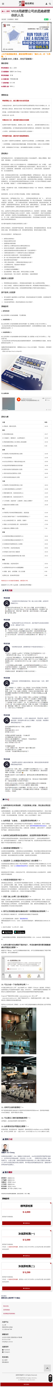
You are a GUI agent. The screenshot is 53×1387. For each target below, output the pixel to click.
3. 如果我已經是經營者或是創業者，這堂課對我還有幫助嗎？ (25, 835)
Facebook (7, 1349)
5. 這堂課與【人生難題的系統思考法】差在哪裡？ (20, 861)
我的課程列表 (24, 918)
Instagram (7, 1352)
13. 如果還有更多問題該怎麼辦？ (14, 1126)
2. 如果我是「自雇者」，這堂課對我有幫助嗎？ (19, 821)
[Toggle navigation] (3, 3)
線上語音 (4, 19)
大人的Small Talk (7, 1329)
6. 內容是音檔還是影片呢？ (11, 880)
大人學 (4, 1325)
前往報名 (4, 1296)
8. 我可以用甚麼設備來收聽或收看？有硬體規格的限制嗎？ (24, 911)
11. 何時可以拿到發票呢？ (11, 1107)
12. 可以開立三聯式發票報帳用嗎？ (15, 1118)
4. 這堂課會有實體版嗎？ (11, 848)
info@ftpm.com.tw (7, 1341)
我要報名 (26, 1223)
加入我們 (4, 1360)
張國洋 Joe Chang (8, 1152)
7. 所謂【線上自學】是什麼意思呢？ (15, 897)
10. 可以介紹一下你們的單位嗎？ (14, 985)
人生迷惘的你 (10, 19)
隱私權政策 (5, 1362)
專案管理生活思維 (7, 1327)
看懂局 (16, 19)
